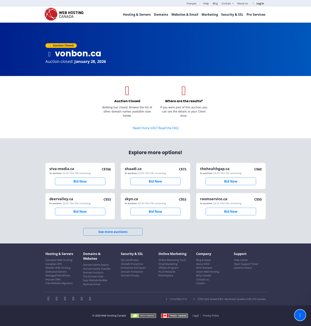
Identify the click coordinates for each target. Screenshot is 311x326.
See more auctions (113, 232)
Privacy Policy (211, 315)
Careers (200, 283)
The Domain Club (93, 276)
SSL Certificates (130, 260)
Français (191, 3)
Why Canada (203, 275)
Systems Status (243, 267)
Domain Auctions (93, 272)
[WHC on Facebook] (49, 299)
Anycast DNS (52, 279)
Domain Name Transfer (96, 268)
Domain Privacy (130, 275)
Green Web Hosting (207, 271)
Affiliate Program (168, 267)
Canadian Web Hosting (58, 260)
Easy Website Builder (95, 280)
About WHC (203, 264)
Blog (215, 3)
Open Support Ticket (246, 264)
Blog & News (203, 260)
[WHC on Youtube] (83, 299)
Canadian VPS (53, 264)
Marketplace (165, 275)
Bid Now (80, 181)
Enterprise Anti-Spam (133, 267)
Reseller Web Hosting (57, 267)
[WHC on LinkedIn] (66, 299)
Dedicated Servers (56, 271)
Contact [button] (226, 3)
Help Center (241, 260)
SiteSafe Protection (132, 264)
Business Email (91, 284)
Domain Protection (132, 271)
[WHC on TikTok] (91, 299)
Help (206, 3)
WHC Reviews (204, 267)
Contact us (202, 279)
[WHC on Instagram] (74, 299)
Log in (258, 3)
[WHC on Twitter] (58, 299)
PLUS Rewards (166, 271)
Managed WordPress (57, 275)
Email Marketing (168, 264)
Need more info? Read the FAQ (155, 128)
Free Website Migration (59, 283)
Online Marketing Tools (172, 260)
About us (242, 3)
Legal (196, 315)
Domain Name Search (96, 264)
